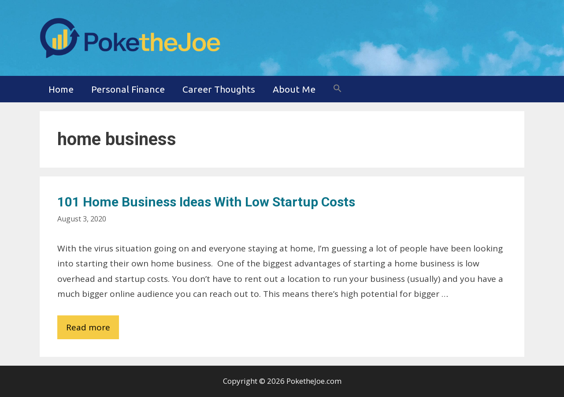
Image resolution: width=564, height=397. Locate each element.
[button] (337, 89)
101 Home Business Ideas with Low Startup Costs (206, 202)
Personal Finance (128, 89)
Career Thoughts (218, 89)
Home (61, 89)
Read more (92, 329)
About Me (294, 89)
